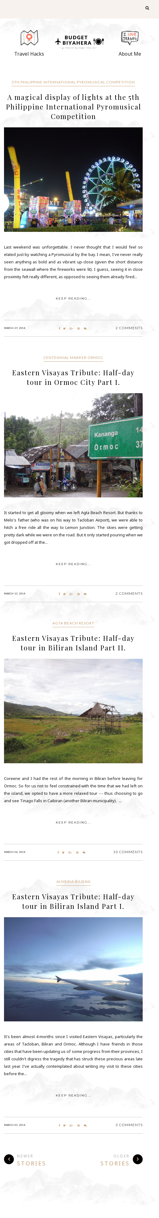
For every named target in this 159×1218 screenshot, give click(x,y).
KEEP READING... (73, 298)
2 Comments (129, 328)
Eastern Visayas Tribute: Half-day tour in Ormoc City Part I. (73, 377)
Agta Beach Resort (73, 623)
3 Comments (129, 1124)
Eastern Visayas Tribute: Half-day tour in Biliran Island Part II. (73, 642)
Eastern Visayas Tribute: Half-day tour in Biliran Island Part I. (73, 901)
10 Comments (128, 852)
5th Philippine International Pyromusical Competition (73, 82)
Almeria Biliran (73, 881)
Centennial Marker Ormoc (73, 357)
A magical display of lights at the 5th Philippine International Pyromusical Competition (73, 106)
